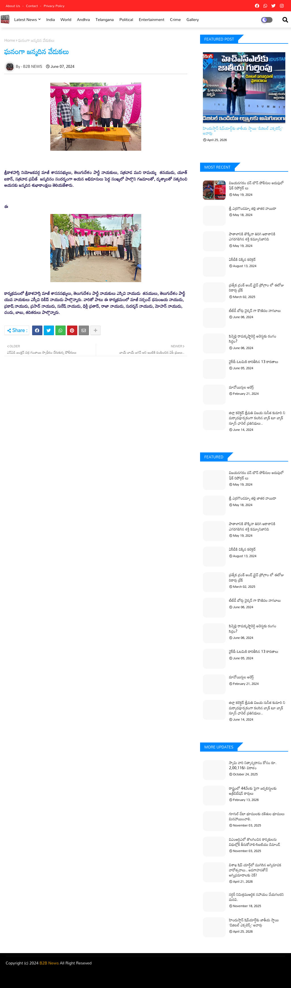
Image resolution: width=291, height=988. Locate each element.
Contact (32, 5)
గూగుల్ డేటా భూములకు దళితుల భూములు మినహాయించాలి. (257, 816)
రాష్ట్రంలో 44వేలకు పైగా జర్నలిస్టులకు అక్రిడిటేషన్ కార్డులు (253, 791)
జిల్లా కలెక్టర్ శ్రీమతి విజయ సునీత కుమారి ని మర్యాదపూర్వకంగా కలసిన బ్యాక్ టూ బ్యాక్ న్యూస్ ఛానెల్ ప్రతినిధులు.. (257, 418)
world (66, 19)
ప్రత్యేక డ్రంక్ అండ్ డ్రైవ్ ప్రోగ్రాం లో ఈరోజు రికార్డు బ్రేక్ (256, 287)
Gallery (192, 19)
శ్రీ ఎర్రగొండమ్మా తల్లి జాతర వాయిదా (252, 208)
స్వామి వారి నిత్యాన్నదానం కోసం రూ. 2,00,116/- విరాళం (253, 765)
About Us (13, 5)
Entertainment (151, 19)
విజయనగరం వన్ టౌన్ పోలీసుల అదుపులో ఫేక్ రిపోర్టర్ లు (256, 185)
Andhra (83, 19)
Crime (175, 19)
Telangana (104, 19)
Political (126, 19)
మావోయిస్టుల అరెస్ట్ (241, 387)
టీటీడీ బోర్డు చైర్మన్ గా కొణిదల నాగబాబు (255, 310)
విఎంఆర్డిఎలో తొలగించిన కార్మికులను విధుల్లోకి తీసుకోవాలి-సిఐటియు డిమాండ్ (254, 842)
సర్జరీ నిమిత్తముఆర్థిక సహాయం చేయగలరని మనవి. (256, 897)
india (50, 19)
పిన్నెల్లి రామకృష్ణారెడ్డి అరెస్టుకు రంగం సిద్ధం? (252, 338)
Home (9, 40)
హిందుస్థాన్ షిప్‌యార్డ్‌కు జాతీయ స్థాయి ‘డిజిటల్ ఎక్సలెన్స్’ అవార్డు (242, 131)
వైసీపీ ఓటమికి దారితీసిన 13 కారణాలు (253, 361)
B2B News (49, 963)
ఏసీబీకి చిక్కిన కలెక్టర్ (242, 259)
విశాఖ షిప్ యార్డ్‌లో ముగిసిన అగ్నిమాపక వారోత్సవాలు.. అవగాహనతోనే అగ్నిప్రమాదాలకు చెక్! (255, 870)
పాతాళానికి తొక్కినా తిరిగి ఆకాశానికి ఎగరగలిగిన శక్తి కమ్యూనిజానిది (252, 236)
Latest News (25, 19)
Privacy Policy (54, 5)
